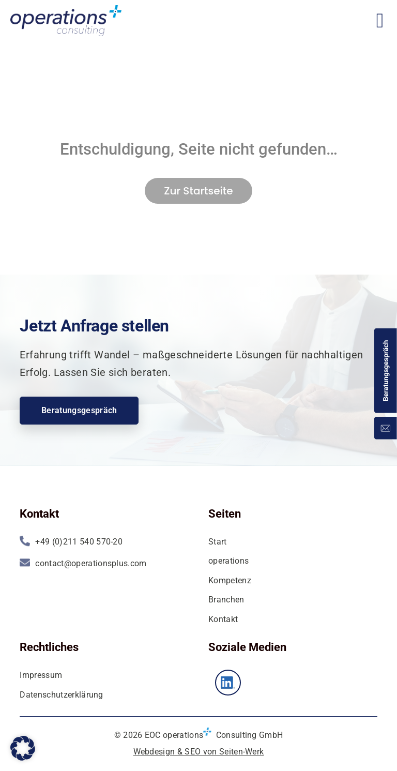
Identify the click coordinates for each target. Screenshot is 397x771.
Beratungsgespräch (79, 410)
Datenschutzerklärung (61, 695)
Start (217, 542)
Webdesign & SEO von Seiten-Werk (198, 752)
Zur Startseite (198, 191)
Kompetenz (229, 580)
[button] (22, 748)
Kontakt (223, 619)
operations (228, 561)
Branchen (226, 599)
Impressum (41, 675)
